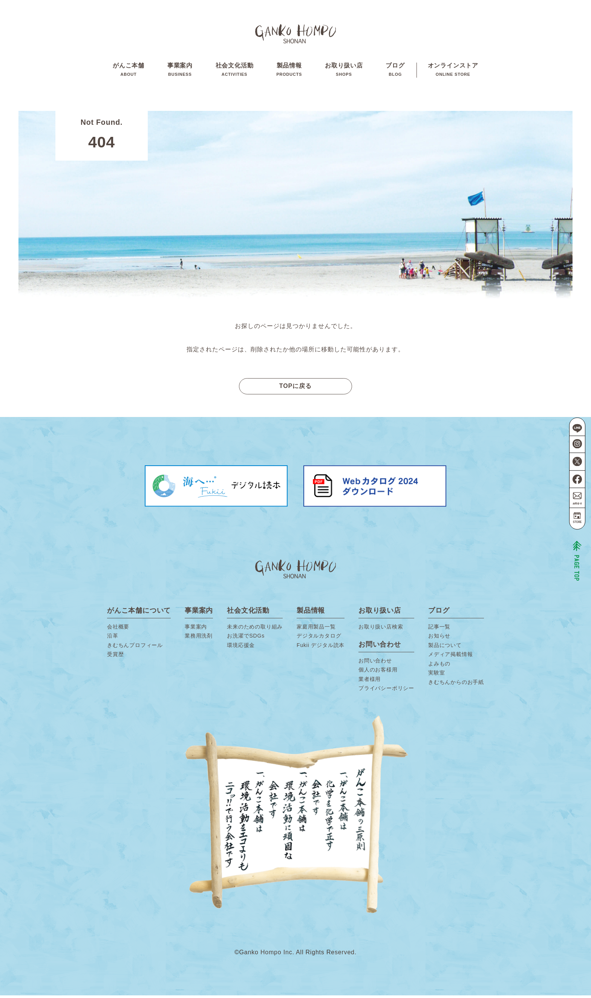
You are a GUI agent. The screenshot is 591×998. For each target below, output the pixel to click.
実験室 (436, 675)
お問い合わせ (375, 663)
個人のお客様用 (378, 672)
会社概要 (118, 629)
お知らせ (439, 638)
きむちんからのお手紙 (456, 685)
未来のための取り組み (255, 629)
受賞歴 (115, 657)
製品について (445, 648)
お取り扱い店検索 (380, 629)
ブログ (395, 71)
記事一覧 (439, 629)
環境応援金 (241, 648)
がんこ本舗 (128, 71)
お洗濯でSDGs (246, 638)
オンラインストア (453, 71)
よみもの (439, 666)
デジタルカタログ (319, 638)
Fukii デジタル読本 (320, 648)
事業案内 (180, 71)
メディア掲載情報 (450, 657)
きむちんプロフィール (135, 648)
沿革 (112, 638)
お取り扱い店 (344, 71)
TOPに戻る (295, 388)
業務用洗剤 (199, 638)
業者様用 (369, 682)
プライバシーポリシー (386, 691)
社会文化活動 (235, 71)
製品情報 (289, 71)
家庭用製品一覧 (316, 629)
